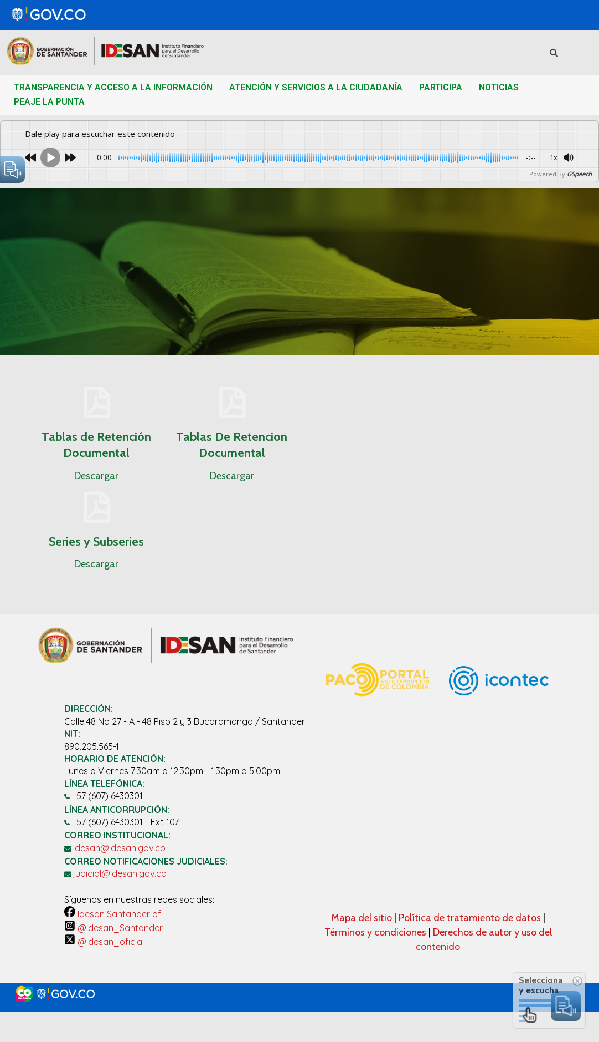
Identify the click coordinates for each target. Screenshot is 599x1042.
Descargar (96, 476)
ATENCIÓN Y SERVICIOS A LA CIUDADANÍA (315, 87)
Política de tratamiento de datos (471, 918)
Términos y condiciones (375, 932)
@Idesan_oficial (104, 941)
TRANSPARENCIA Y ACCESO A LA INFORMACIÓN (113, 87)
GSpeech (579, 174)
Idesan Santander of (112, 913)
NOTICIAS (499, 87)
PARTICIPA (440, 87)
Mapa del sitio (362, 918)
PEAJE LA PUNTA (49, 101)
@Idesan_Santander (113, 927)
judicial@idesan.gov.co (120, 873)
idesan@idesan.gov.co (119, 847)
